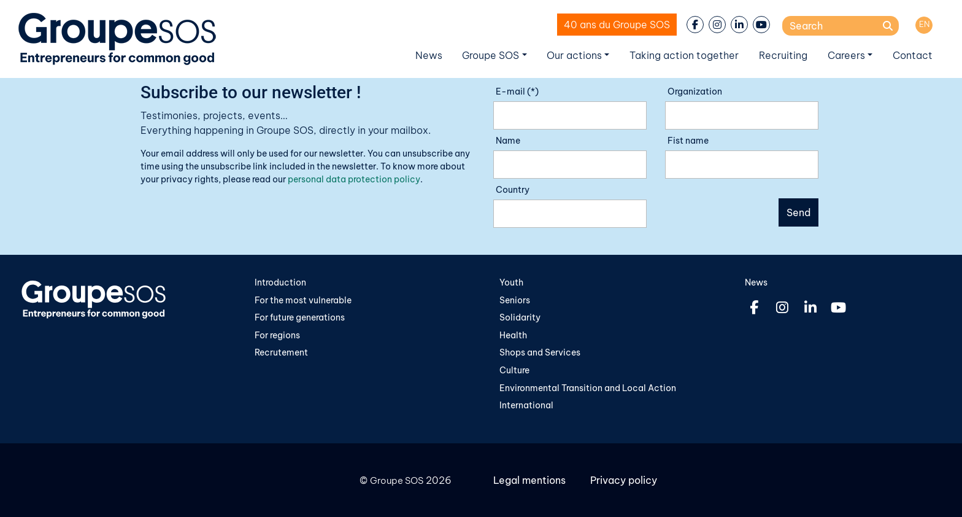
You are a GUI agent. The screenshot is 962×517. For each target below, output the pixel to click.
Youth (511, 282)
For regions (277, 335)
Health (513, 335)
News (428, 55)
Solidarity (520, 317)
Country (512, 189)
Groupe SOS (490, 55)
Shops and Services (539, 352)
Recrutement (281, 352)
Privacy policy (623, 480)
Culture (514, 370)
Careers (846, 55)
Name (508, 140)
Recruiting (783, 55)
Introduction (280, 282)
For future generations (300, 317)
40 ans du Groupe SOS (617, 24)
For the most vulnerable (303, 300)
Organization (695, 91)
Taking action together (684, 55)
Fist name (688, 140)
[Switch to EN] (924, 25)
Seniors (514, 300)
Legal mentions (529, 480)
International (526, 405)
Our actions (574, 55)
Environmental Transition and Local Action (587, 388)
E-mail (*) (517, 91)
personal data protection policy (354, 179)
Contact (913, 55)
